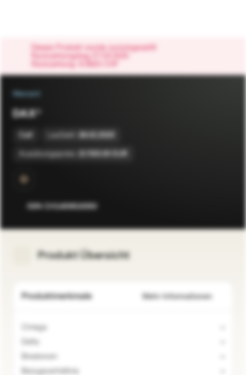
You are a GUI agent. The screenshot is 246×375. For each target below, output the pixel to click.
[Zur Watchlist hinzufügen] (202, 206)
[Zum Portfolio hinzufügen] (223, 206)
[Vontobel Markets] (41, 19)
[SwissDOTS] (24, 179)
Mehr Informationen (183, 296)
